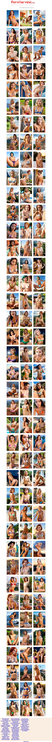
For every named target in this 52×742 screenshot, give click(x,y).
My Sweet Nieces (5, 730)
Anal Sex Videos (15, 738)
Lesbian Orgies (15, 728)
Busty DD (15, 726)
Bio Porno (25, 723)
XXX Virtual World (6, 739)
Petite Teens (25, 725)
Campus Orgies (24, 728)
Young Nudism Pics (15, 719)
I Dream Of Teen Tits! (5, 721)
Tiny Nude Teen (24, 727)
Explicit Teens (5, 723)
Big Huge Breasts (25, 719)
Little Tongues (5, 728)
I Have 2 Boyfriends (24, 729)
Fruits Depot (5, 724)
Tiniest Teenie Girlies (5, 731)
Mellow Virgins (5, 729)
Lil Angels (5, 727)
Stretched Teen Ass (24, 726)
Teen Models (5, 719)
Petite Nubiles (15, 734)
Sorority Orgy (25, 718)
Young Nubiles (24, 722)
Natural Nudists (15, 735)
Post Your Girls (15, 721)
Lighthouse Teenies (5, 726)
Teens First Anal (15, 736)
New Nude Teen (5, 718)
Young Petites (15, 725)
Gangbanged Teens (15, 727)
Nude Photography (15, 718)
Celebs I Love (6, 737)
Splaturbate (15, 722)
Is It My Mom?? (15, 724)
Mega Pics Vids (5, 738)
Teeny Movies (25, 721)
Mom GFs (5, 733)
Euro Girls (5, 722)
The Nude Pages (15, 731)
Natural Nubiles (15, 730)
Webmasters (26, 741)
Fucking (5, 735)
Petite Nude (15, 733)
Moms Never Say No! (15, 723)
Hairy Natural (15, 737)
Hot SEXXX (24, 730)
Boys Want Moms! (15, 739)
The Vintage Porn (15, 729)
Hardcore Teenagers (5, 725)
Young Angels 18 (5, 734)
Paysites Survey (5, 736)
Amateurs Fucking (25, 724)
